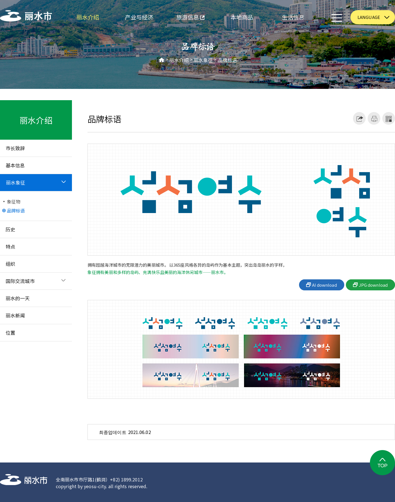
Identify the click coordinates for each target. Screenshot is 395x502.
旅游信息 (185, 18)
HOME (161, 60)
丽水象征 (203, 60)
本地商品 (242, 17)
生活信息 (293, 17)
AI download (324, 285)
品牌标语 (227, 60)
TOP (382, 462)
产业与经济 (139, 17)
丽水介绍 (87, 17)
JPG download (373, 285)
